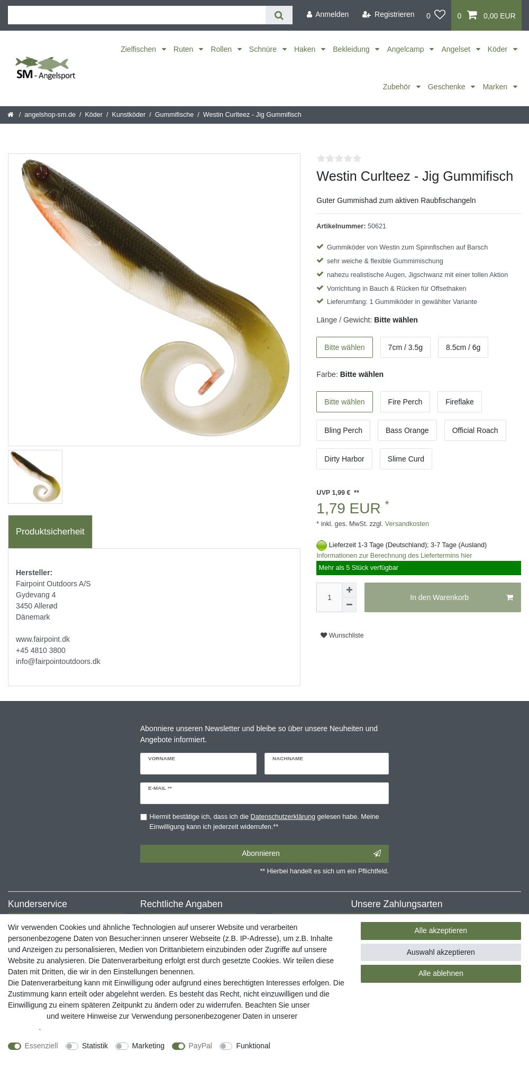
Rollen (222, 49)
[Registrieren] (389, 14)
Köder (498, 49)
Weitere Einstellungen (44, 1057)
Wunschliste (342, 635)
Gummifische (174, 114)
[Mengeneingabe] (329, 597)
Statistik (95, 1045)
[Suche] (279, 15)
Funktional (253, 1045)
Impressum (26, 1016)
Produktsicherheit (50, 532)
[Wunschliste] (436, 15)
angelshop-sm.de (50, 114)
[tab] (50, 532)
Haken (305, 49)
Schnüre (264, 49)
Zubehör (398, 86)
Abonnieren (311, 854)
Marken (495, 86)
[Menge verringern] (349, 604)
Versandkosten (406, 524)
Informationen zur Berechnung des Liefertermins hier (394, 555)
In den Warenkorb (461, 598)
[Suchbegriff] (137, 15)
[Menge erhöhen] (349, 590)
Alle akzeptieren (441, 930)
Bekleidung (352, 49)
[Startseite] (11, 114)
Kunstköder (129, 114)
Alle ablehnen (440, 973)
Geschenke (448, 86)
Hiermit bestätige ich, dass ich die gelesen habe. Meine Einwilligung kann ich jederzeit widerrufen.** (264, 822)
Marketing (148, 1045)
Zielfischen (139, 49)
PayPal (200, 1045)
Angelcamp (406, 49)
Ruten (184, 49)
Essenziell (41, 1045)
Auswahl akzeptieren (441, 952)
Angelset (456, 49)
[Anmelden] (327, 14)
